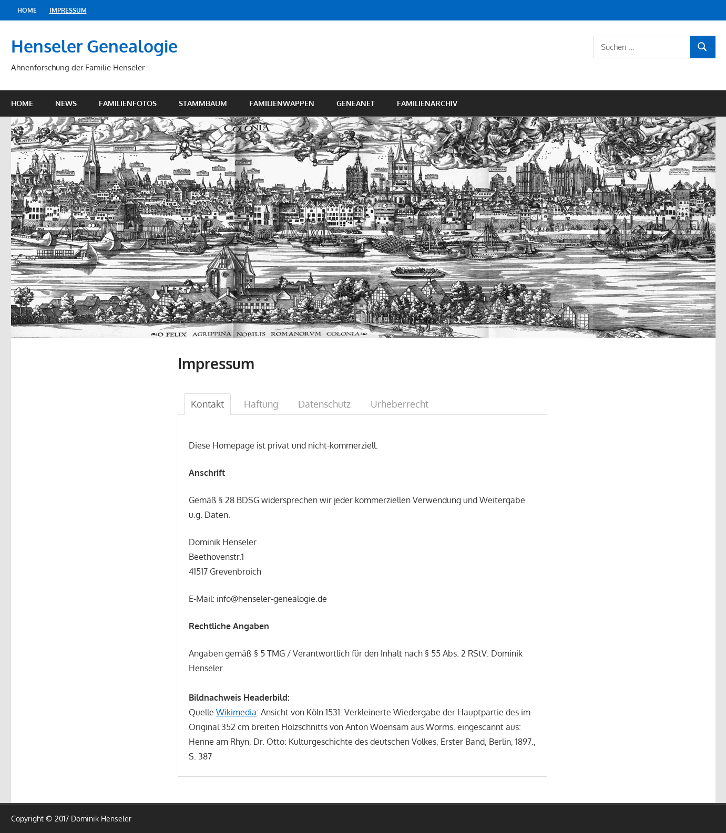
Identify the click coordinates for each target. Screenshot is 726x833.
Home (27, 10)
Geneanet (355, 103)
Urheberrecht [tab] (399, 404)
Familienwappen (281, 103)
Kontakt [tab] (207, 404)
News (66, 103)
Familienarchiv (427, 103)
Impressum (68, 10)
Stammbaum (203, 103)
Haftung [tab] (261, 404)
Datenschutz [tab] (324, 404)
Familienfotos (128, 103)
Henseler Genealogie (94, 46)
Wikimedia (236, 712)
